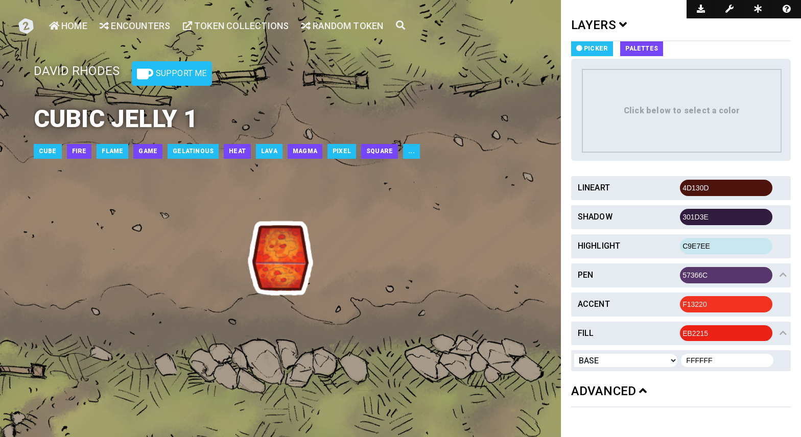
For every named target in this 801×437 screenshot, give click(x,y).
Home (68, 25)
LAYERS (599, 25)
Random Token (342, 25)
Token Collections (236, 25)
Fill (586, 333)
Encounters (135, 25)
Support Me (171, 74)
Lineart (594, 187)
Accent (594, 304)
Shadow (595, 217)
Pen (586, 275)
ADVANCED (609, 391)
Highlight (599, 246)
